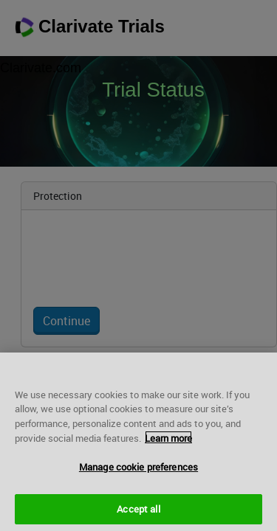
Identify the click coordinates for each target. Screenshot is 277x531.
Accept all (138, 512)
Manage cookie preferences (138, 471)
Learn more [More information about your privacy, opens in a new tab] (168, 441)
